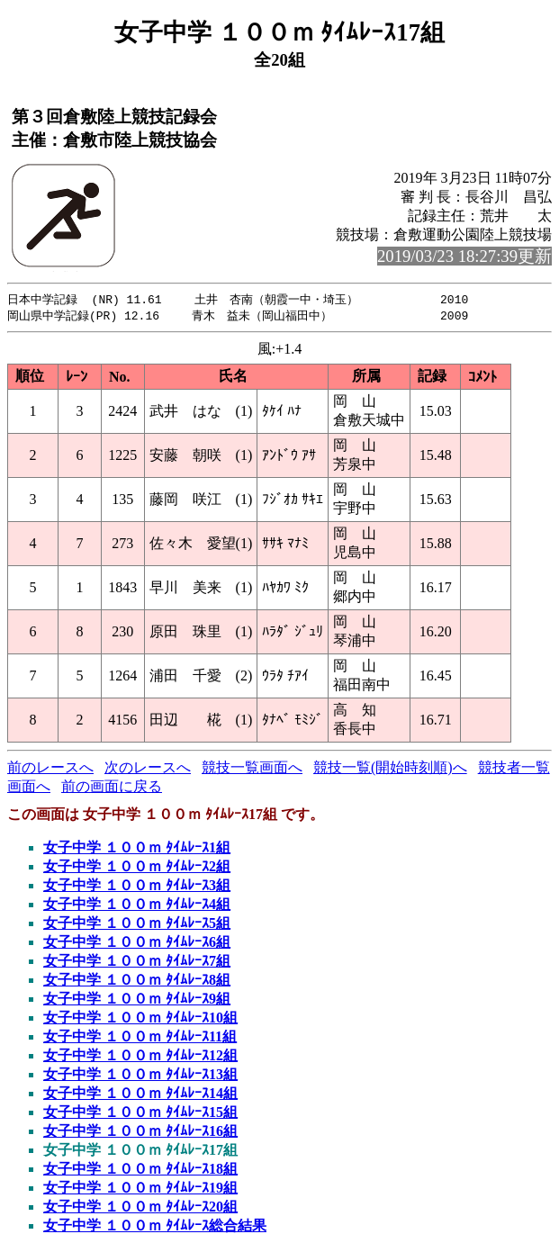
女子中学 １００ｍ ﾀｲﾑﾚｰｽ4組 (136, 906)
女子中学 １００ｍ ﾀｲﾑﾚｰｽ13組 (140, 1076)
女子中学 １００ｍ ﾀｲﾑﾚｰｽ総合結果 (154, 1227)
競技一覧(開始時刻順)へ (390, 769)
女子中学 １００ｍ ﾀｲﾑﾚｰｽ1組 (136, 849)
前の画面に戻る (111, 788)
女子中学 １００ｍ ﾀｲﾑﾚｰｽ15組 (140, 1113)
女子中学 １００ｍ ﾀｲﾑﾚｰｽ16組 (140, 1132)
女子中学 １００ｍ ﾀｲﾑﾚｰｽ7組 (136, 962)
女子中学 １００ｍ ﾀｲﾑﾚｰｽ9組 (136, 1000)
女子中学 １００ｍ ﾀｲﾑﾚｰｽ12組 (140, 1057)
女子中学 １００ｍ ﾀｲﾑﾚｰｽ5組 (136, 924)
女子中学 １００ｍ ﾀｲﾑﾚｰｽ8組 (136, 981)
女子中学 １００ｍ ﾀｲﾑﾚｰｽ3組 (136, 887)
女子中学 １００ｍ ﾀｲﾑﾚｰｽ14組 (140, 1095)
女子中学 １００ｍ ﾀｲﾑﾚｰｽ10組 (140, 1019)
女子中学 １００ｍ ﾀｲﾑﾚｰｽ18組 (140, 1170)
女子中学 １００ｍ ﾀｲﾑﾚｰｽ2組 (136, 868)
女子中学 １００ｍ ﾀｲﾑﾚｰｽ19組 (140, 1189)
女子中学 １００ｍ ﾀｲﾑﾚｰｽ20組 (140, 1208)
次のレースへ (147, 769)
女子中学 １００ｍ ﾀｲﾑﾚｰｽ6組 (136, 943)
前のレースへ (50, 769)
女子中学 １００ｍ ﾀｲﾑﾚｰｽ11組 (140, 1038)
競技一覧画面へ (252, 769)
